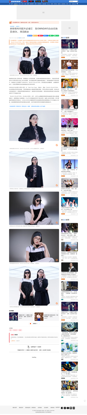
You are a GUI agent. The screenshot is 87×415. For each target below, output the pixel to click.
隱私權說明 (27, 407)
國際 (28, 3)
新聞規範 (34, 407)
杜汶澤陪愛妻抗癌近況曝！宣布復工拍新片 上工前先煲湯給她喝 (69, 149)
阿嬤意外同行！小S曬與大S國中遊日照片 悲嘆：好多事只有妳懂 (69, 51)
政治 (20, 3)
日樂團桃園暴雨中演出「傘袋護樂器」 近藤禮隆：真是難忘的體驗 (69, 293)
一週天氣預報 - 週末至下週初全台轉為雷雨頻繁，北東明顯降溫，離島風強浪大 (69, 334)
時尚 (10, 330)
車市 (67, 3)
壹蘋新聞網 (12, 26)
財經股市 (32, 3)
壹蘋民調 (39, 3)
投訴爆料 (46, 407)
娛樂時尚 (16, 3)
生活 (22, 3)
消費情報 (52, 407)
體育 (36, 3)
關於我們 (15, 407)
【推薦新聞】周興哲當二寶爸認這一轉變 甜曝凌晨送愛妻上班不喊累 (27, 106)
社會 (25, 3)
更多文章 (17, 340)
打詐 (70, 3)
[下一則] (58, 311)
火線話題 (44, 3)
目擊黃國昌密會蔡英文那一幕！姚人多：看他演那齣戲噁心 (26, 22)
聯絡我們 (21, 407)
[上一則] (56, 311)
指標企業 (74, 3)
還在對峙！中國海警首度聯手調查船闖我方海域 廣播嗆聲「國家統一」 (69, 254)
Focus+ (48, 4)
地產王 (59, 3)
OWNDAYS (15, 330)
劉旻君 (20, 37)
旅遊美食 (63, 3)
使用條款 (40, 407)
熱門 (12, 3)
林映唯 (20, 330)
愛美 (52, 3)
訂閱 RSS (13, 340)
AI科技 (55, 3)
